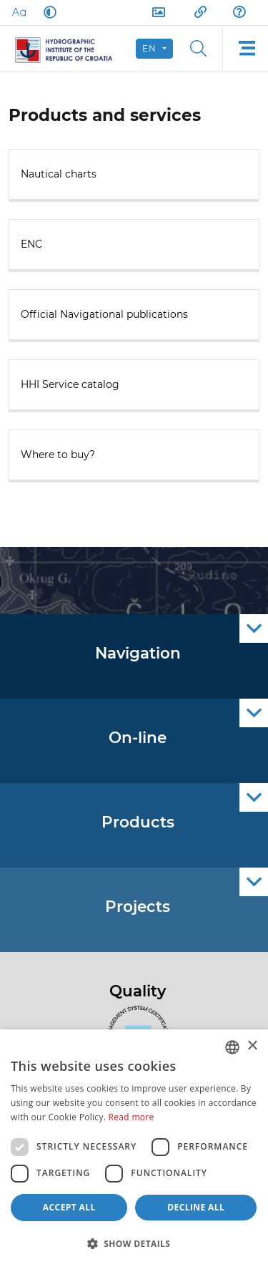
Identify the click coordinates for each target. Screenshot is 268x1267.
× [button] (252, 1046)
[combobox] (232, 1047)
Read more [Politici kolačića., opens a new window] (131, 1117)
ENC (31, 244)
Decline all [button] (195, 1207)
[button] (134, 1243)
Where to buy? (58, 454)
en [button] (151, 48)
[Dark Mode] (47, 12)
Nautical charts (58, 174)
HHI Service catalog (70, 384)
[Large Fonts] (18, 12)
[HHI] (69, 48)
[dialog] (134, 1148)
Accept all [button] (69, 1207)
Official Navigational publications (104, 314)
